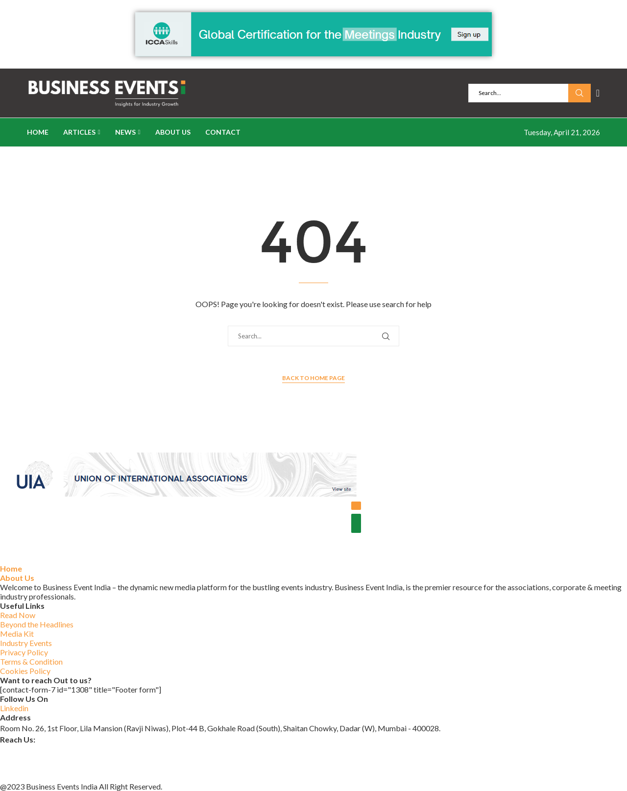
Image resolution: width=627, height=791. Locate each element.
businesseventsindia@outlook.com (58, 750)
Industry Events (26, 642)
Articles (79, 132)
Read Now (17, 615)
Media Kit (17, 633)
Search (579, 93)
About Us (173, 132)
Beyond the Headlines (36, 624)
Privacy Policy (24, 652)
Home (37, 132)
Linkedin (14, 708)
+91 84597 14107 (30, 775)
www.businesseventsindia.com (51, 762)
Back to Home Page (313, 378)
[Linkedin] (598, 93)
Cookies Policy (25, 670)
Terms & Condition (31, 661)
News (125, 132)
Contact (223, 132)
